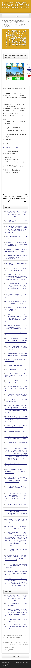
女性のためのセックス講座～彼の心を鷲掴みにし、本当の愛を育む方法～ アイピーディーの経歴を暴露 (16, 309)
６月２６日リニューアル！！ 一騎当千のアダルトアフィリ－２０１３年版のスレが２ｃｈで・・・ (16, 488)
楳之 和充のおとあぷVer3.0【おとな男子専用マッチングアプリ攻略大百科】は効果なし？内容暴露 (16, 573)
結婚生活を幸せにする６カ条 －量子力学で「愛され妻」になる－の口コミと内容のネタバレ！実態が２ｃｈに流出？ (16, 348)
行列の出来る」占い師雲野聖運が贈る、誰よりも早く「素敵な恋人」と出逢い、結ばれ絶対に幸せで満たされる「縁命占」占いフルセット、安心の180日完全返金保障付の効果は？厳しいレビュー (16, 229)
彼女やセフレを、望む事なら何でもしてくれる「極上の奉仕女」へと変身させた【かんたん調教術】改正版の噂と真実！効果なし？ (16, 327)
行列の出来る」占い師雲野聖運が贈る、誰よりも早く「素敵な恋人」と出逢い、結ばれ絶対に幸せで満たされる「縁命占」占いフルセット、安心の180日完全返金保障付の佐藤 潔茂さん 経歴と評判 (16, 409)
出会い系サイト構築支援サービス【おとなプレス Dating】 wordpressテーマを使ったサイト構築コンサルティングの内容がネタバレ (16, 340)
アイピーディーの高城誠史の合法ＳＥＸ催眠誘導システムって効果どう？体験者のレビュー (16, 388)
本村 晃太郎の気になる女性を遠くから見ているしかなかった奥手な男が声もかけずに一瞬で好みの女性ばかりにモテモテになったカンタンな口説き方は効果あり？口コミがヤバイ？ (16, 318)
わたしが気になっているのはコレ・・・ (13, 147)
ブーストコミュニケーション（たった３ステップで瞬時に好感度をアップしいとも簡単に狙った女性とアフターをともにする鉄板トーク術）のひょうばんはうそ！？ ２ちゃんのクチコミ (16, 497)
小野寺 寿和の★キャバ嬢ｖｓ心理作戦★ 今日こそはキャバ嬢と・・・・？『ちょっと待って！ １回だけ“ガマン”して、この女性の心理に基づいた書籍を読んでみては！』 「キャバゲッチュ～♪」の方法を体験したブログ (16, 582)
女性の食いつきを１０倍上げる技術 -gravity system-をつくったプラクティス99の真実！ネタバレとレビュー (16, 471)
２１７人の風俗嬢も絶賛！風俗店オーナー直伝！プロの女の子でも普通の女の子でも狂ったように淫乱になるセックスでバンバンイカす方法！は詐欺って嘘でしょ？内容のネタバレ (16, 287)
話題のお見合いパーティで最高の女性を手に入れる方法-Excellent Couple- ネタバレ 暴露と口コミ (16, 520)
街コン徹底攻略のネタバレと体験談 (14, 365)
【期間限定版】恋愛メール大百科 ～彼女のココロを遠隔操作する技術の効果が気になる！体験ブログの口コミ (16, 257)
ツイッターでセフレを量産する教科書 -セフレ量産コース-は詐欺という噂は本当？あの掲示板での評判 (16, 375)
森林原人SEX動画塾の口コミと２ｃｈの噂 (15, 369)
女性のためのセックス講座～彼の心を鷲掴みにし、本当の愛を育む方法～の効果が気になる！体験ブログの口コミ (16, 244)
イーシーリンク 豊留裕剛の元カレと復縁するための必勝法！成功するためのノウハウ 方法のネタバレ (16, 565)
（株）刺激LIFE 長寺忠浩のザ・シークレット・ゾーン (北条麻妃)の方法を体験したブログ (16, 296)
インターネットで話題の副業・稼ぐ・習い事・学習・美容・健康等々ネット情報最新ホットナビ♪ (15, 5)
